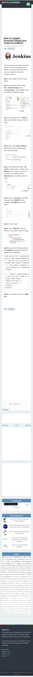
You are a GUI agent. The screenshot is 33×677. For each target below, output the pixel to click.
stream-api (28, 565)
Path (17, 604)
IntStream (15, 602)
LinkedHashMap (19, 589)
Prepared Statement (26, 582)
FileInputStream (25, 576)
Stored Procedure (12, 570)
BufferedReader (5, 597)
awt (9, 608)
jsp (12, 593)
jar (15, 585)
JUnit (25, 602)
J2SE (29, 557)
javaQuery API (14, 567)
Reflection (20, 578)
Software (22, 606)
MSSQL (18, 561)
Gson (5, 602)
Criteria (15, 574)
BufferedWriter (5, 587)
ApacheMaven (26, 595)
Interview (18, 557)
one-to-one (11, 612)
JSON (11, 589)
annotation (4, 608)
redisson (21, 612)
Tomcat (27, 606)
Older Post (28, 425)
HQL (9, 602)
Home (16, 425)
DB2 (22, 597)
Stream (13, 565)
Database (28, 563)
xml (26, 612)
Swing (19, 563)
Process (21, 604)
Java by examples (11, 2)
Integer (20, 602)
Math (12, 604)
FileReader (29, 600)
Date (27, 597)
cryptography (26, 608)
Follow (9, 651)
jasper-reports (8, 576)
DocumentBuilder (14, 600)
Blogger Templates (23, 672)
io (6, 565)
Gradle (6, 589)
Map (24, 572)
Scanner (27, 604)
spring (29, 572)
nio (28, 610)
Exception (9, 559)
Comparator (26, 580)
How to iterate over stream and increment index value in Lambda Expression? (19, 539)
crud (3, 591)
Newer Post (5, 425)
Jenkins (11, 48)
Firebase (22, 574)
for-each (21, 591)
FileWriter (23, 587)
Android (11, 572)
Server (6, 585)
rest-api (27, 585)
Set (11, 585)
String (21, 565)
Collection (20, 559)
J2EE (8, 561)
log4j (18, 610)
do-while (9, 591)
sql (28, 593)
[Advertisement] (16, 22)
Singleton (11, 606)
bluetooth (14, 608)
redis (17, 612)
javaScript (20, 585)
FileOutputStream (15, 587)
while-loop (11, 595)
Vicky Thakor (16, 403)
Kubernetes (6, 604)
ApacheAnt (18, 595)
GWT (29, 587)
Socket (16, 606)
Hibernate (28, 561)
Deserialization (5, 600)
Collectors (18, 580)
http (3, 593)
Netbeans (27, 589)
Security (27, 578)
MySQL (9, 563)
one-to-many (4, 612)
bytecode (20, 608)
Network (18, 582)
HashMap (4, 582)
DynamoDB (22, 600)
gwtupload (12, 610)
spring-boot (8, 574)
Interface (11, 582)
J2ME (3, 578)
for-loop (27, 591)
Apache (17, 576)
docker (14, 591)
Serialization (4, 606)
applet (6, 567)
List (30, 559)
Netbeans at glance (11, 578)
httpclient (4, 580)
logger (17, 593)
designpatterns (5, 610)
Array (22, 567)
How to (5, 557)
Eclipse (18, 572)
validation (4, 595)
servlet (23, 593)
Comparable (14, 597)
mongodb (23, 610)
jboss (8, 593)
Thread (29, 574)
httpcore (11, 580)
